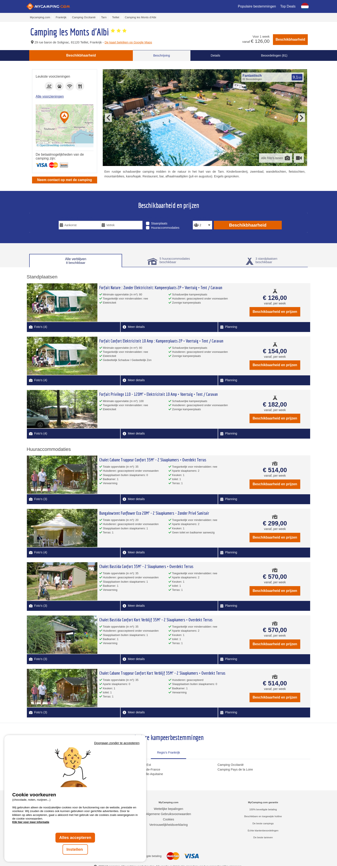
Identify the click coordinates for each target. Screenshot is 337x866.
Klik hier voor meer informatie (30, 822)
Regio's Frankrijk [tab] (168, 752)
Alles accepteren (75, 837)
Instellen (75, 849)
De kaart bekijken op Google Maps (128, 42)
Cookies (168, 819)
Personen (201, 218)
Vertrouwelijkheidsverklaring (168, 824)
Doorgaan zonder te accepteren (116, 743)
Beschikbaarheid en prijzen (275, 311)
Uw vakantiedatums (76, 218)
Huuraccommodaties (165, 227)
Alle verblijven (75, 260)
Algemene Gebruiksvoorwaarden (168, 814)
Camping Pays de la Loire (235, 769)
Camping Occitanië (231, 764)
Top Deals (288, 6)
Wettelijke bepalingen (168, 809)
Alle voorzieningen (50, 96)
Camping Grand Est (137, 764)
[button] (64, 118)
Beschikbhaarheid (290, 39)
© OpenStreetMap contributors (56, 145)
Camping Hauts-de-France (142, 769)
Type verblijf (157, 218)
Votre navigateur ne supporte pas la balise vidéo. (75, 766)
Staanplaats (159, 223)
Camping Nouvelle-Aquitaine (143, 774)
